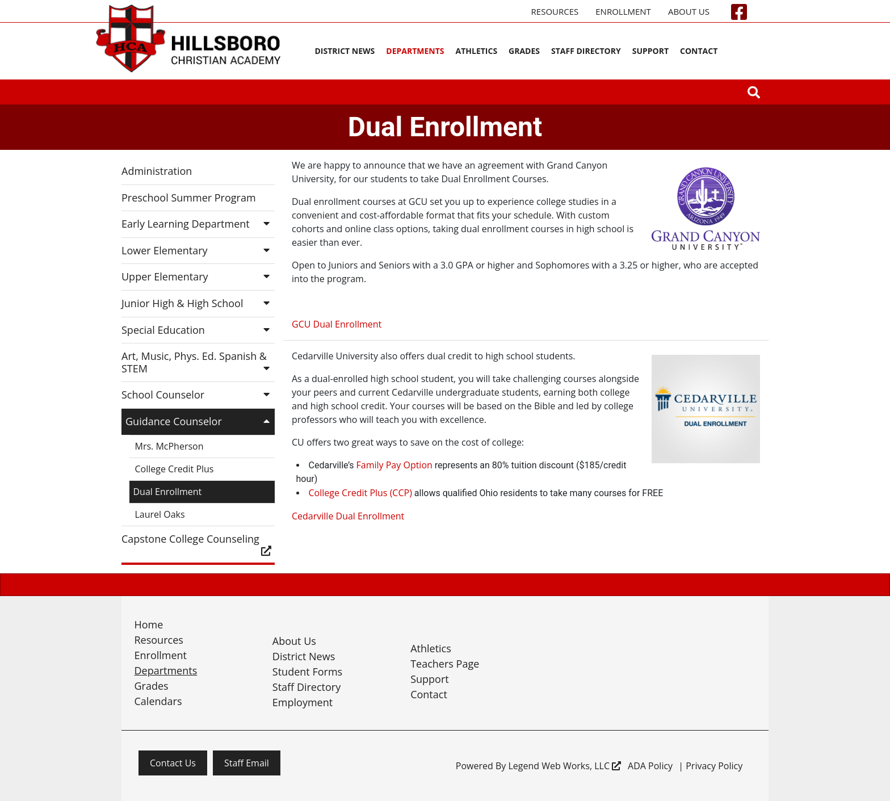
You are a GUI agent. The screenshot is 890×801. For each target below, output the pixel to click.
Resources (555, 11)
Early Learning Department (198, 223)
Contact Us (173, 763)
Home (149, 624)
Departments (415, 50)
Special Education (198, 330)
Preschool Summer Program (188, 197)
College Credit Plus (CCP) (360, 493)
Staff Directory (586, 50)
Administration (156, 171)
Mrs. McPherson (169, 446)
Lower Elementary (198, 250)
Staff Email (246, 763)
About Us (689, 11)
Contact (698, 50)
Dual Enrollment (167, 491)
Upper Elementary (198, 276)
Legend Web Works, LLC (564, 766)
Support (650, 50)
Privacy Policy (714, 766)
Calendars (158, 701)
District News (344, 50)
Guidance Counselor (200, 421)
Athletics (477, 50)
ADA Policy (650, 766)
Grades (524, 50)
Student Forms (307, 671)
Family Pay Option (394, 465)
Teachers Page (444, 663)
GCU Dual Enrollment (336, 324)
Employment (302, 702)
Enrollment (623, 11)
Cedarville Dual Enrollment (348, 516)
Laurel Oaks (160, 514)
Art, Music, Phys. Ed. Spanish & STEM (198, 362)
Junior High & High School (198, 303)
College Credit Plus (174, 469)
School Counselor (198, 394)
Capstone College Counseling (198, 544)
